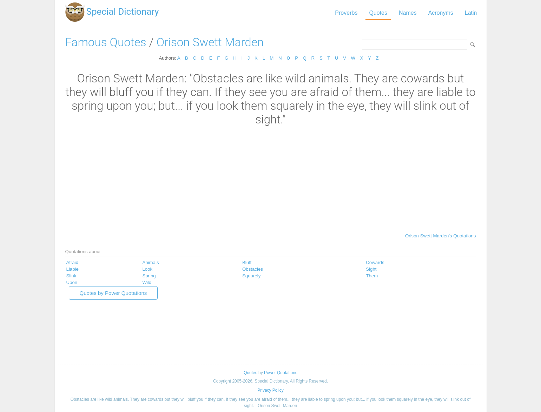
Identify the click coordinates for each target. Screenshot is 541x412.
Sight (371, 269)
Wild (146, 282)
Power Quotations (280, 372)
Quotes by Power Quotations (113, 293)
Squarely (251, 275)
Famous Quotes (105, 42)
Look (147, 269)
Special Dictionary (122, 11)
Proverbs (346, 13)
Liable (72, 269)
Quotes (378, 13)
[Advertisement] (270, 179)
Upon (72, 282)
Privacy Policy (270, 390)
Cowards (375, 262)
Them (372, 275)
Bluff (246, 262)
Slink (71, 275)
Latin (471, 13)
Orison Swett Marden (210, 42)
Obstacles (252, 269)
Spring (149, 275)
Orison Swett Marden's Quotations (440, 235)
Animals (150, 262)
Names (408, 13)
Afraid (72, 262)
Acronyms (440, 13)
